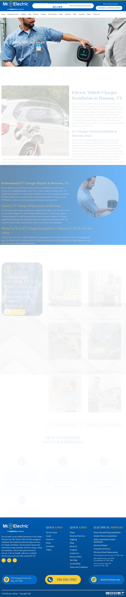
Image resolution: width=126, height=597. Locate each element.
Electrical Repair (101, 545)
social (9, 560)
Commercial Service (102, 549)
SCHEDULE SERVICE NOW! (109, 8)
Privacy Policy (76, 557)
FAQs (74, 14)
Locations (82, 14)
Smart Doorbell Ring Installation (107, 532)
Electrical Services (13, 14)
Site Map (73, 560)
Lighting (23, 14)
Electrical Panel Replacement (106, 552)
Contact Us (96, 14)
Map (122, 555)
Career (61, 14)
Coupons (43, 14)
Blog (29, 14)
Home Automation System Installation (104, 540)
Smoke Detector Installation (105, 536)
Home (3, 14)
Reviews (36, 14)
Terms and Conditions (79, 567)
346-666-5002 (112, 15)
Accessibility (75, 563)
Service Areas (52, 14)
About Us (68, 14)
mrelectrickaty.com (110, 579)
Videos (89, 14)
